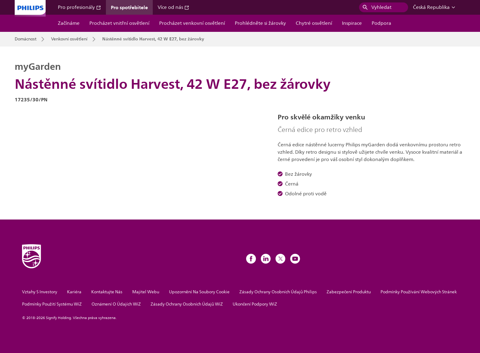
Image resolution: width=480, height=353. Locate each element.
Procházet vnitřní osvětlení (119, 23)
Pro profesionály (79, 7)
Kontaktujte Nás (106, 291)
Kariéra (74, 291)
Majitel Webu (145, 291)
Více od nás (173, 7)
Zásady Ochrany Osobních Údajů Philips (278, 291)
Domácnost (25, 39)
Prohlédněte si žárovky (260, 23)
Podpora (381, 23)
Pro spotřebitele (129, 7)
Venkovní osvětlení (69, 39)
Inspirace (352, 23)
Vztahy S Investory (39, 291)
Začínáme (69, 23)
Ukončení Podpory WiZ (255, 304)
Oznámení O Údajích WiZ (116, 304)
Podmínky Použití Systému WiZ (52, 304)
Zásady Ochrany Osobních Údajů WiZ (187, 304)
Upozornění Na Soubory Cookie (199, 291)
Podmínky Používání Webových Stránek (419, 291)
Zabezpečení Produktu (349, 291)
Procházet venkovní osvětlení (192, 23)
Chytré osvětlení (314, 23)
